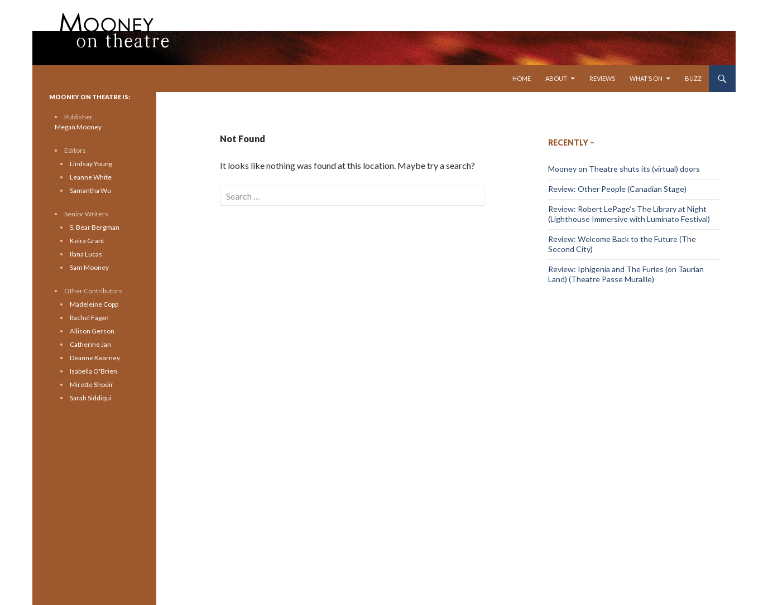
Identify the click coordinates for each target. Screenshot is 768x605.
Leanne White (91, 177)
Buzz (693, 78)
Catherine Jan (90, 344)
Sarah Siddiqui (91, 398)
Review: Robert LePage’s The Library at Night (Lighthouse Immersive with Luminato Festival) (629, 214)
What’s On (646, 78)
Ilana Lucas (86, 254)
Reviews (602, 78)
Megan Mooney (78, 127)
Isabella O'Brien (93, 371)
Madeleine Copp (94, 304)
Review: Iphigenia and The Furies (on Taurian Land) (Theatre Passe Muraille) (626, 274)
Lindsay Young (91, 163)
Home (521, 78)
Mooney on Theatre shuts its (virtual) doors (624, 168)
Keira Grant (87, 240)
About (556, 78)
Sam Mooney (89, 267)
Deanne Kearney (95, 358)
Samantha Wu (90, 190)
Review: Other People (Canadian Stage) (617, 188)
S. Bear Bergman (94, 227)
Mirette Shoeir (91, 384)
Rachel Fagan (89, 317)
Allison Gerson (92, 331)
